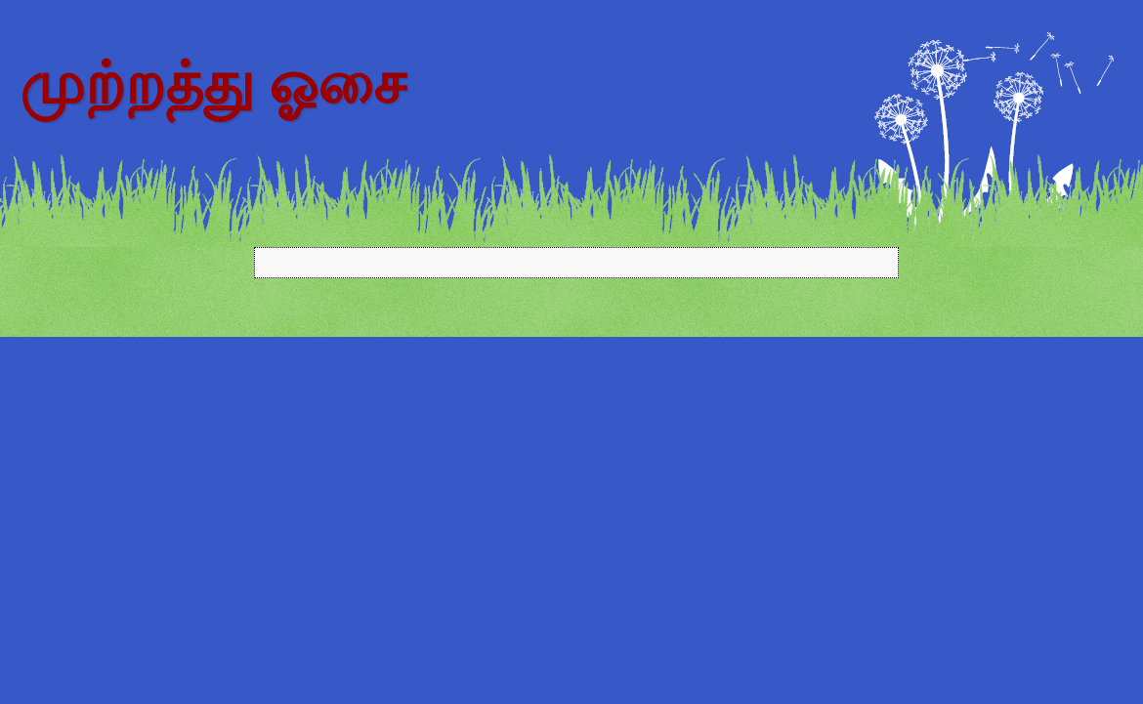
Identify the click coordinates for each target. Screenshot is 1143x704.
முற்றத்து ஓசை (212, 84)
